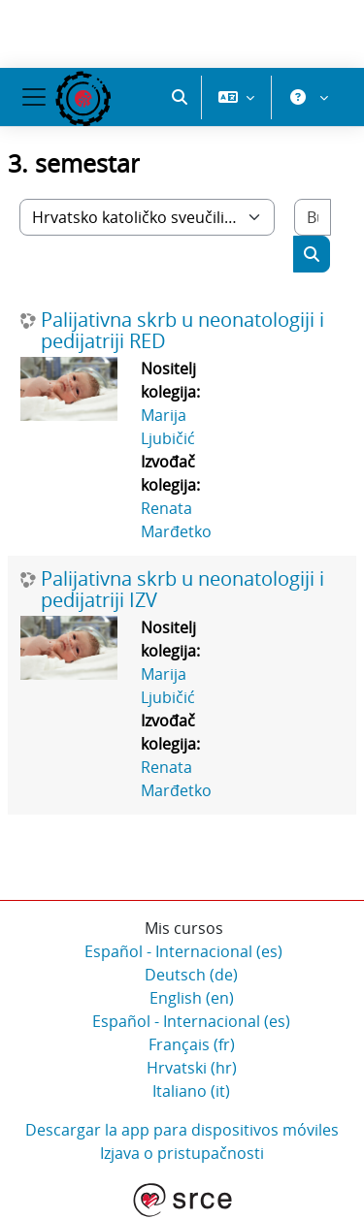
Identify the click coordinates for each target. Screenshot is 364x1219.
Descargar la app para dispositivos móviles (182, 1129)
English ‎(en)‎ (191, 998)
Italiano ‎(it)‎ (191, 1091)
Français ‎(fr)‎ (192, 1044)
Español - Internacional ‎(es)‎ (183, 951)
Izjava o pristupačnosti (182, 1153)
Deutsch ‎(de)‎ (191, 974)
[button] (179, 97)
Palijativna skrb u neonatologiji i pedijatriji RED (182, 330)
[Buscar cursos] (312, 217)
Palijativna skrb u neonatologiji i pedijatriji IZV (182, 589)
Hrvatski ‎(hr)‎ (192, 1067)
